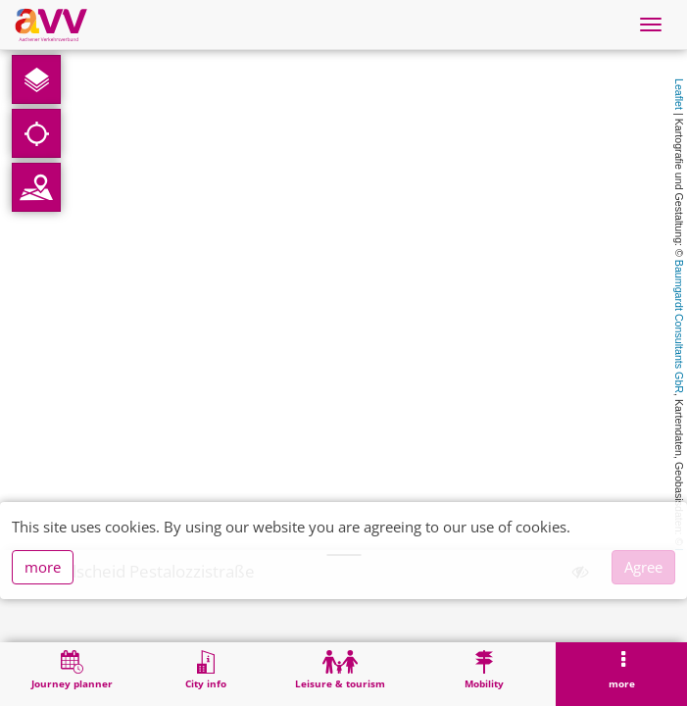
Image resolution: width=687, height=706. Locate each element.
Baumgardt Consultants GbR (679, 326)
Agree (643, 567)
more (43, 567)
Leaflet (679, 94)
